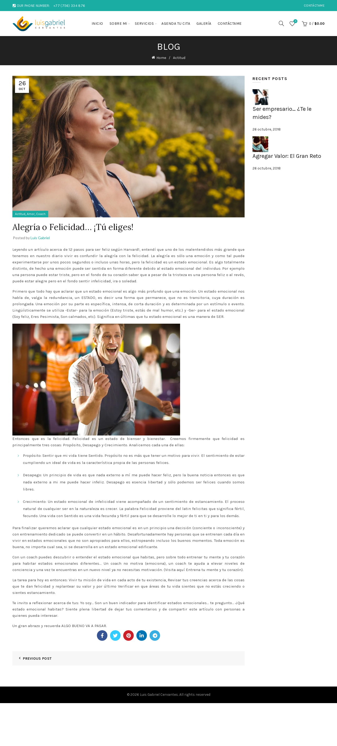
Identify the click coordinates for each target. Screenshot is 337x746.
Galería (203, 23)
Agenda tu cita (175, 23)
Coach (41, 214)
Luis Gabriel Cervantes (159, 694)
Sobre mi (118, 23)
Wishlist (295, 21)
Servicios (144, 23)
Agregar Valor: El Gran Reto (286, 156)
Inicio (97, 23)
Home (161, 58)
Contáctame (314, 5)
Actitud (179, 58)
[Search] (281, 23)
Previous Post (37, 658)
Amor (30, 214)
